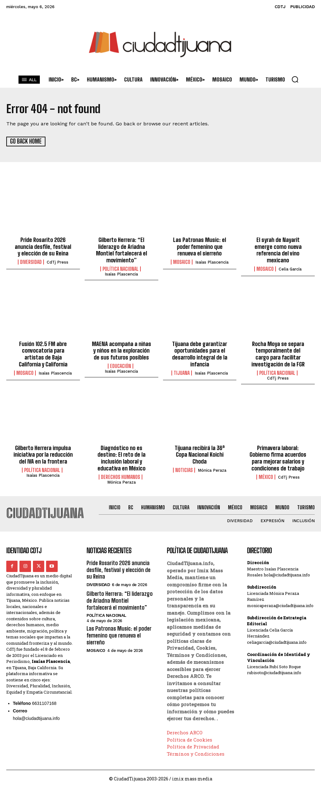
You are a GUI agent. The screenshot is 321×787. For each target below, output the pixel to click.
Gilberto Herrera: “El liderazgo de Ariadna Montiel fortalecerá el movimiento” (121, 249)
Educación (120, 365)
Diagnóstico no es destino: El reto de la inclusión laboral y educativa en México (121, 457)
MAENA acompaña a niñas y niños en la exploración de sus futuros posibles (121, 350)
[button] (295, 79)
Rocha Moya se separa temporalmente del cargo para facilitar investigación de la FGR (277, 353)
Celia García (290, 268)
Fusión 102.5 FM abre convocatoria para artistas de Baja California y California (43, 353)
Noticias (184, 469)
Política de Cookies (189, 739)
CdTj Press (57, 262)
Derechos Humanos (120, 476)
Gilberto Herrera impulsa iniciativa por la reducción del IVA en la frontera (43, 454)
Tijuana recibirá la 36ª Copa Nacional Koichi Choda (200, 454)
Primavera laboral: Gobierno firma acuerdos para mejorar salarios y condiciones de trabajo (278, 457)
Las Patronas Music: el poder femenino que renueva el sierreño (200, 246)
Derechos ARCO (185, 731)
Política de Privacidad (193, 745)
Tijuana (182, 372)
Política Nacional (121, 268)
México (266, 476)
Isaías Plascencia (121, 273)
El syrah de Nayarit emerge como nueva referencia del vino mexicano (278, 249)
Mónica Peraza (121, 481)
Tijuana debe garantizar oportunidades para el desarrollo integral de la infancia (199, 353)
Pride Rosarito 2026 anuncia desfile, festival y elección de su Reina (43, 246)
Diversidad (31, 261)
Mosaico (181, 261)
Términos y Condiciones (195, 753)
